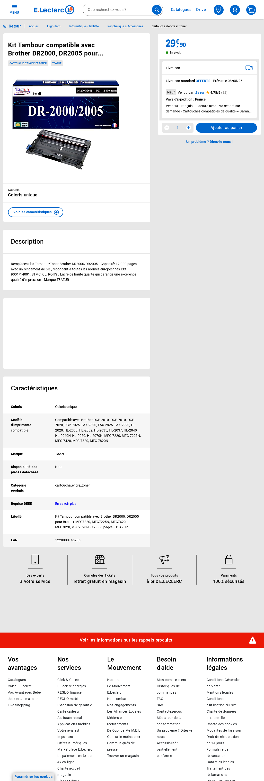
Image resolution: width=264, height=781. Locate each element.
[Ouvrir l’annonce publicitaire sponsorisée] (76, 333)
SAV (160, 705)
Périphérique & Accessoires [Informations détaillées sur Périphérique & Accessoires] (125, 26)
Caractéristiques (34, 388)
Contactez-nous (169, 711)
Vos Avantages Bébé (24, 692)
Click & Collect (68, 680)
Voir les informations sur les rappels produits (126, 640)
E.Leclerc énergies (71, 686)
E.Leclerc (74, 749)
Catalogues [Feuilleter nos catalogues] (181, 10)
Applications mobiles (73, 724)
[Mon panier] (251, 10)
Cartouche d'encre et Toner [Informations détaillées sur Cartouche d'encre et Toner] (169, 26)
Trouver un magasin (123, 756)
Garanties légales (220, 762)
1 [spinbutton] (178, 127)
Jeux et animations (23, 699)
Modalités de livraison (224, 730)
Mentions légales (220, 692)
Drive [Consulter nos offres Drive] (201, 10)
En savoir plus (66, 503)
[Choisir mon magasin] (219, 10)
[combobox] (123, 10)
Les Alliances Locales (124, 711)
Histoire (113, 680)
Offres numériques (72, 743)
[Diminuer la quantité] (166, 127)
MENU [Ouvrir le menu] (14, 9)
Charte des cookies (222, 724)
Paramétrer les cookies (34, 777)
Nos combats (117, 699)
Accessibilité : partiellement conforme (167, 749)
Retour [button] (15, 26)
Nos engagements (121, 705)
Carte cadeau (68, 711)
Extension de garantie (74, 705)
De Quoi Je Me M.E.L (123, 730)
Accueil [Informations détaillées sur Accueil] (33, 26)
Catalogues (17, 680)
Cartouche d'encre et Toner (28, 63)
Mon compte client (171, 680)
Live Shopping (19, 705)
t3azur (199, 92)
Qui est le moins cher (124, 737)
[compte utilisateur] (235, 10)
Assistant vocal (69, 718)
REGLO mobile (68, 699)
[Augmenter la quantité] (188, 127)
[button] (35, 212)
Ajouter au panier (226, 128)
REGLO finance (69, 692)
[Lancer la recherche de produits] (157, 10)
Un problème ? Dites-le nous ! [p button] (209, 141)
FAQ (160, 699)
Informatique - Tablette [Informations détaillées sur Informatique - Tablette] (84, 26)
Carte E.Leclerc (20, 686)
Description (27, 241)
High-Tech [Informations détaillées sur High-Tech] (54, 26)
